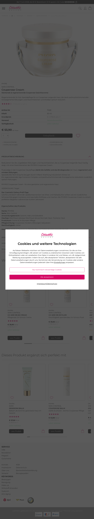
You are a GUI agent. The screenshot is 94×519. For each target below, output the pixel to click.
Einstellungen (60, 262)
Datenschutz (51, 284)
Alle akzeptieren (47, 277)
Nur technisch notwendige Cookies (47, 270)
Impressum (41, 284)
